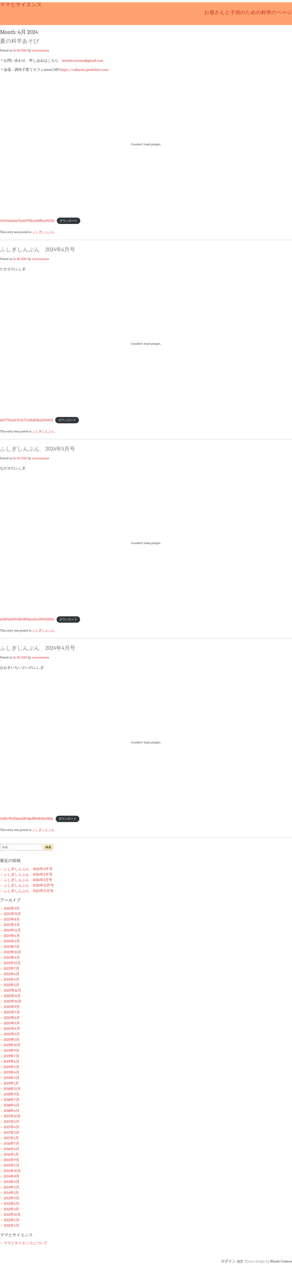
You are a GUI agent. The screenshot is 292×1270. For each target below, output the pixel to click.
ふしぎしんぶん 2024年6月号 (37, 249)
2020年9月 (12, 1007)
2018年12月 (12, 1089)
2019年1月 (11, 1083)
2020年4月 (12, 1029)
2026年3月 (12, 908)
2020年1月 (11, 1040)
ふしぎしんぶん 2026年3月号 (28, 869)
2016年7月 (11, 1143)
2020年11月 (12, 996)
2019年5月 (11, 1067)
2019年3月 (11, 1078)
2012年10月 (12, 1215)
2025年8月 (12, 919)
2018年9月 (11, 1094)
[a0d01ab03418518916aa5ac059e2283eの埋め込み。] (146, 543)
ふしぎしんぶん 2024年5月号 (37, 449)
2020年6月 (12, 1018)
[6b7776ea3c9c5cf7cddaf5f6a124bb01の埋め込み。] (146, 343)
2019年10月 (12, 1045)
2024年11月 (12, 930)
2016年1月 (11, 1154)
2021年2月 (11, 985)
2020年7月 (12, 1012)
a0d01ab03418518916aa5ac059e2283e (27, 619)
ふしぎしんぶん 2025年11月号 (29, 891)
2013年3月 (11, 1209)
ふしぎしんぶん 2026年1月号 (28, 880)
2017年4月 (11, 1127)
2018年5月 (11, 1105)
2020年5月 (12, 1023)
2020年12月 (12, 990)
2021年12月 (12, 963)
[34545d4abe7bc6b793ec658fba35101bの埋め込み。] (146, 144)
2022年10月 (12, 952)
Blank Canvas (281, 1261)
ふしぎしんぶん (43, 232)
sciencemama (40, 50)
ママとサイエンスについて (25, 1243)
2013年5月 (11, 1204)
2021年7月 (11, 969)
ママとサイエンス (21, 5)
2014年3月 (11, 1187)
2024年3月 (12, 941)
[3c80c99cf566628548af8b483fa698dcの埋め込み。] (146, 742)
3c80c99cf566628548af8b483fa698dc (27, 819)
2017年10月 (12, 1116)
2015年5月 (11, 1165)
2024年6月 (12, 936)
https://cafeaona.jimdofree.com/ (84, 70)
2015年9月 (11, 1160)
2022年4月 (12, 958)
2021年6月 (11, 974)
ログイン (228, 1261)
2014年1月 (11, 1193)
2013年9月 (11, 1198)
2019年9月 (11, 1051)
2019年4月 (11, 1072)
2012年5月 (11, 1220)
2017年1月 (11, 1138)
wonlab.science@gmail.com (82, 61)
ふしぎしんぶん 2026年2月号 (28, 874)
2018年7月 (11, 1100)
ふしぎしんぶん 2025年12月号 (29, 885)
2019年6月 (11, 1061)
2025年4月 (12, 925)
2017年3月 (11, 1133)
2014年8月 (11, 1176)
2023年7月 (12, 947)
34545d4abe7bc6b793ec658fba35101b (27, 221)
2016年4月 (11, 1149)
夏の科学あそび (19, 41)
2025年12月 (12, 914)
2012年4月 (11, 1226)
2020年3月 (12, 1034)
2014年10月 (12, 1171)
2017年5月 (11, 1122)
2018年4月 (11, 1111)
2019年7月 (11, 1056)
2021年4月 (11, 979)
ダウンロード (68, 221)
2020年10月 (12, 1001)
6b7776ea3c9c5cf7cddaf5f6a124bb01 (26, 420)
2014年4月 (11, 1182)
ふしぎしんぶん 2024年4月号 (37, 648)
